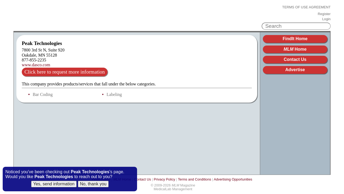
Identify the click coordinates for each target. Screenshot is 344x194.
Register (324, 14)
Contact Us (295, 59)
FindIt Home (295, 38)
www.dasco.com (36, 65)
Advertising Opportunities (233, 179)
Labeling (114, 94)
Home (295, 49)
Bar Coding (43, 94)
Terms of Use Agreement (306, 7)
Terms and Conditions (194, 179)
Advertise (295, 69)
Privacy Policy (164, 179)
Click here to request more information (64, 72)
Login (326, 19)
